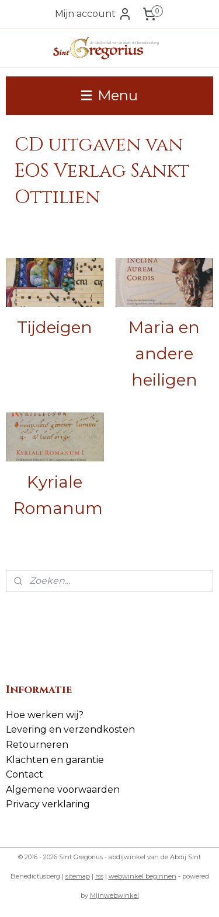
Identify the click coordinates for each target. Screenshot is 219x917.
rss (99, 876)
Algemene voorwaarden (63, 789)
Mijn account (93, 14)
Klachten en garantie (55, 759)
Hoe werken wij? (45, 714)
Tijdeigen (54, 327)
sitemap (77, 876)
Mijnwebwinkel (114, 895)
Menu (109, 95)
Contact (24, 774)
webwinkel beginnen (142, 876)
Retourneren (37, 744)
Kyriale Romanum (58, 495)
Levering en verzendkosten (70, 729)
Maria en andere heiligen (164, 353)
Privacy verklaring (48, 804)
